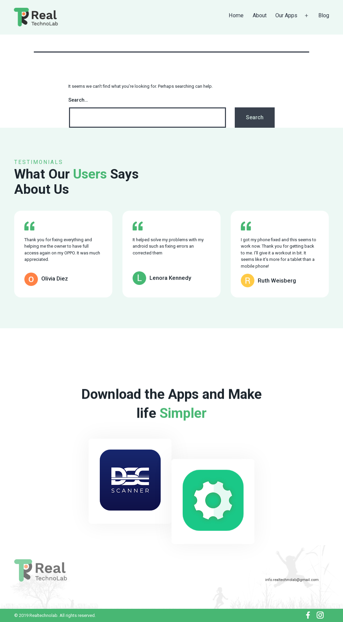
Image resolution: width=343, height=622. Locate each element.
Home (236, 15)
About (260, 15)
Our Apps (286, 15)
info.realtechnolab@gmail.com (292, 579)
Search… (78, 100)
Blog (323, 15)
